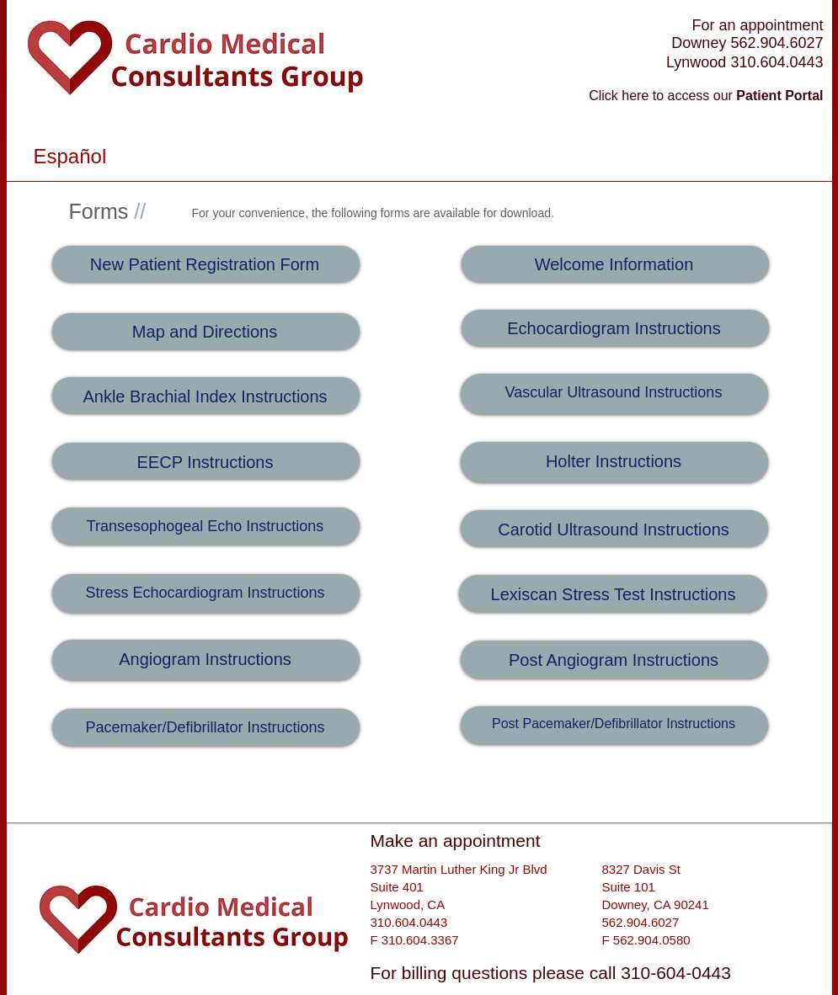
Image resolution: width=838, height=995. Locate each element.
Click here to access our (706, 95)
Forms (108, 211)
